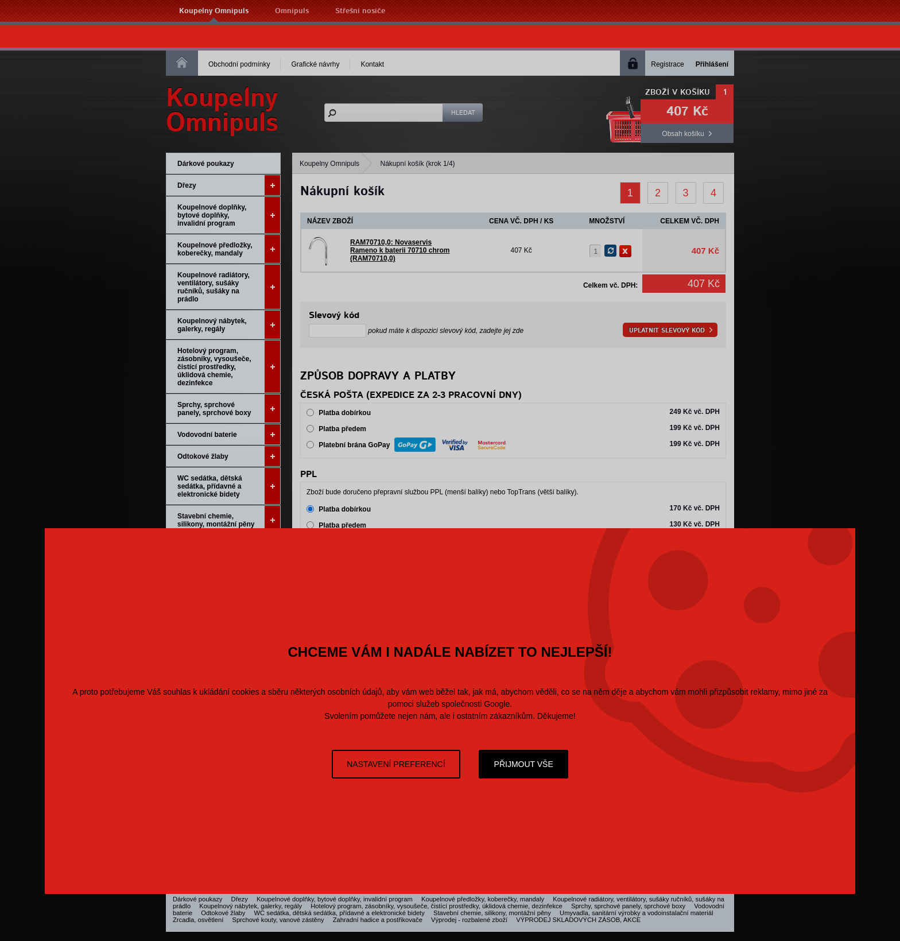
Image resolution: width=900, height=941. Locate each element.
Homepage (182, 62)
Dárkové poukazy (205, 164)
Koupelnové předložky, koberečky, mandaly (228, 249)
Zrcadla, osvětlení (198, 919)
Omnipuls (292, 11)
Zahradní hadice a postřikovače (377, 919)
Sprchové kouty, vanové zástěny (278, 919)
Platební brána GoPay (414, 444)
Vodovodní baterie (228, 434)
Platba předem (342, 429)
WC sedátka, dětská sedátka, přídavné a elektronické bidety (228, 486)
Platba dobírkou (345, 413)
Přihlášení (712, 64)
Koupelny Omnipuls (214, 11)
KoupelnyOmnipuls (222, 111)
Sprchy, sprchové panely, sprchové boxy (228, 408)
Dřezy (228, 185)
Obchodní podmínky (239, 64)
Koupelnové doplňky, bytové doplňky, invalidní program (228, 215)
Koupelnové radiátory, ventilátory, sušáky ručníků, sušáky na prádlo (228, 287)
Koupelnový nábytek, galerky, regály (228, 325)
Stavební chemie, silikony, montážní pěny (228, 520)
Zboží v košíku (677, 92)
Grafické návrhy (315, 64)
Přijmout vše (523, 764)
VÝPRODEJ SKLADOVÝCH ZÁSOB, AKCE (578, 919)
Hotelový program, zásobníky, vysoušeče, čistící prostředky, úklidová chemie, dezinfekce (228, 366)
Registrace (667, 64)
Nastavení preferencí (396, 764)
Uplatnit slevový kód (667, 330)
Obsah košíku (683, 134)
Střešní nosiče (360, 11)
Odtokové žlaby (228, 456)
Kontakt (372, 64)
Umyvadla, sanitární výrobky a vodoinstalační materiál (636, 912)
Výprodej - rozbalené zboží (469, 919)
